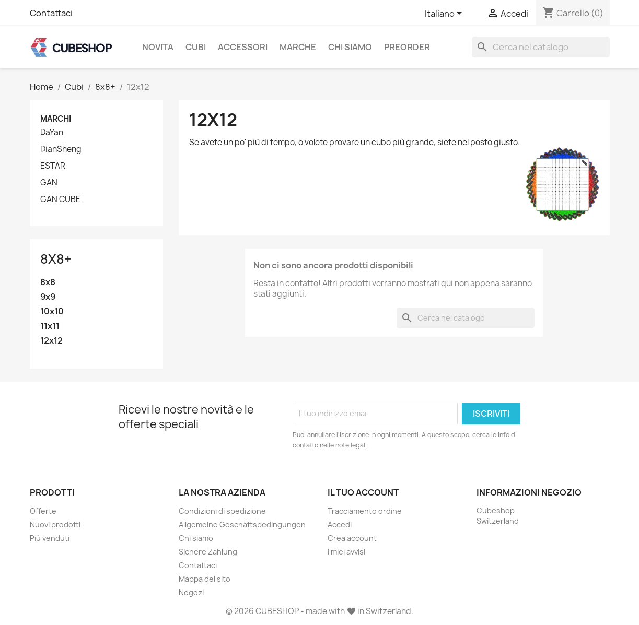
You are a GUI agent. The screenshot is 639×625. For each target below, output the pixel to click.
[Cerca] (541, 47)
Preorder (407, 47)
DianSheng (61, 149)
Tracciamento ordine (365, 511)
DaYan (51, 132)
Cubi (195, 47)
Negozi (191, 592)
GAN (48, 183)
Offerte (43, 511)
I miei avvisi (346, 552)
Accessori (243, 47)
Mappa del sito (204, 579)
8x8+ (56, 259)
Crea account (352, 538)
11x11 (50, 326)
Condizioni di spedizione (222, 511)
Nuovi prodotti (55, 524)
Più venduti (49, 538)
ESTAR (52, 166)
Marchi (55, 118)
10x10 (52, 311)
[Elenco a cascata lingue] (445, 14)
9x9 (47, 296)
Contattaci (51, 13)
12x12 (51, 340)
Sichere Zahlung (208, 552)
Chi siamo (350, 47)
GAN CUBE (60, 199)
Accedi (340, 524)
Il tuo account (363, 492)
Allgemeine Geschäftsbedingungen (242, 524)
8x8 (47, 282)
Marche (298, 47)
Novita (157, 47)
